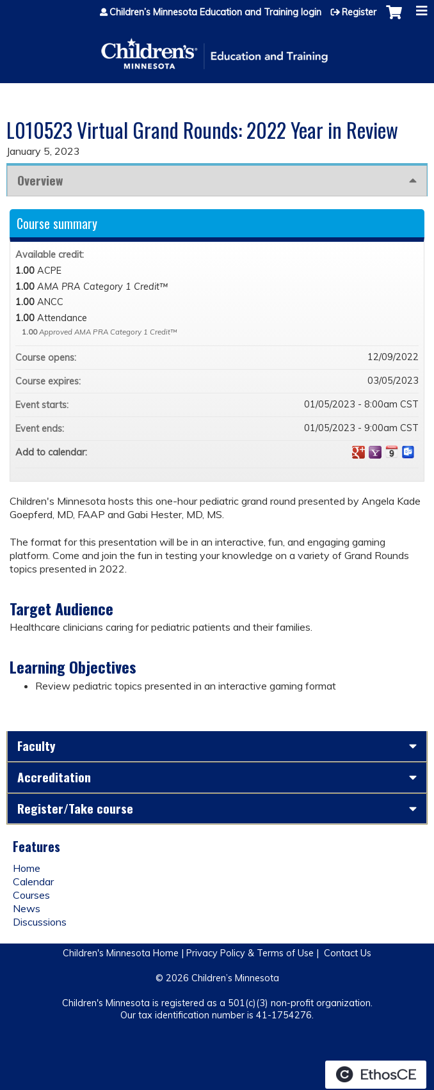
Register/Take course (75, 808)
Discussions (40, 921)
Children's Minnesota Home (121, 953)
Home (26, 868)
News (26, 908)
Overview (40, 180)
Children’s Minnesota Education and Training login (215, 12)
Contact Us (347, 953)
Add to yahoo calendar (375, 452)
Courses (31, 895)
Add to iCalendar (391, 451)
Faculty (36, 745)
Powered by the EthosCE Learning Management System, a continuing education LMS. (376, 1074)
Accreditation (54, 777)
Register (359, 12)
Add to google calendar (358, 452)
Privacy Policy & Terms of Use (250, 953)
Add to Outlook (408, 452)
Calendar (33, 881)
